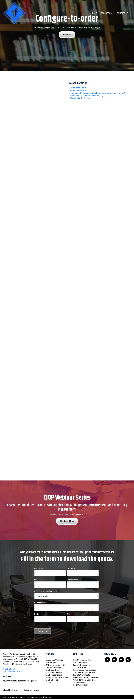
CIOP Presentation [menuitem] (53, 674)
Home (94, 13)
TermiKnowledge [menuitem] (53, 667)
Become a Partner (32, 690)
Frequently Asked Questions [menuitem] (86, 677)
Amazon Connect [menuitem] (81, 662)
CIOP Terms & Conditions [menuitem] (84, 679)
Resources (106, 13)
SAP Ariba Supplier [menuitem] (81, 665)
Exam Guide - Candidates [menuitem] (84, 670)
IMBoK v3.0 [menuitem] (50, 662)
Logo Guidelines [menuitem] (80, 684)
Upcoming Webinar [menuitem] (54, 660)
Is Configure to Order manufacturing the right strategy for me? (97, 93)
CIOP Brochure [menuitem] (52, 670)
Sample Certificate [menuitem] (81, 674)
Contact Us (122, 13)
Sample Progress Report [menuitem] (84, 672)
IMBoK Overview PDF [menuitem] (55, 665)
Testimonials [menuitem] (79, 682)
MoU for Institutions (13, 671)
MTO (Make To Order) (79, 98)
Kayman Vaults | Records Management (20, 680)
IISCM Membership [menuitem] (82, 660)
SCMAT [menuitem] (49, 682)
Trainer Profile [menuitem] (79, 667)
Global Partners (10, 690)
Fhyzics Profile (10, 669)
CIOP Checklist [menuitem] (52, 679)
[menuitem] (96, 13)
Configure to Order (77, 87)
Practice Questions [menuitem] (54, 672)
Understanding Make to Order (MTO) (86, 95)
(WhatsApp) (33, 661)
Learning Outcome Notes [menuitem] (56, 677)
